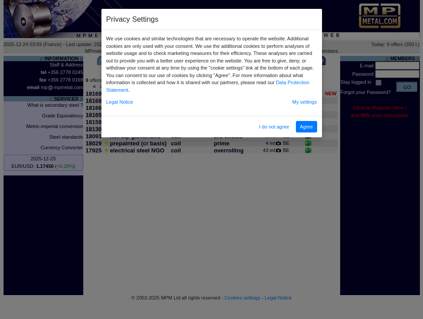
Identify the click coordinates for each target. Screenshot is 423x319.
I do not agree (274, 126)
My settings (304, 102)
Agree (306, 126)
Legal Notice (119, 102)
